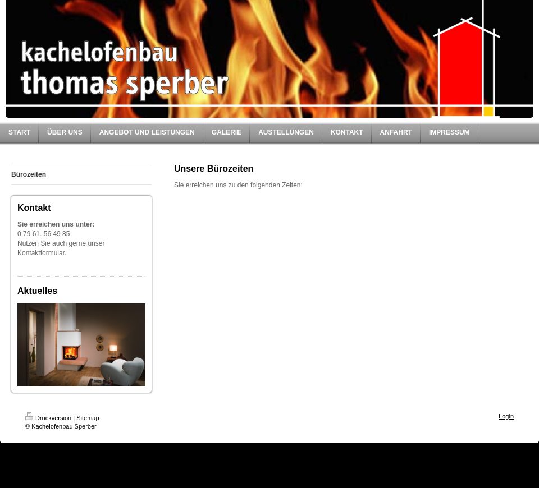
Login (506, 416)
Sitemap (87, 418)
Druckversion (48, 418)
